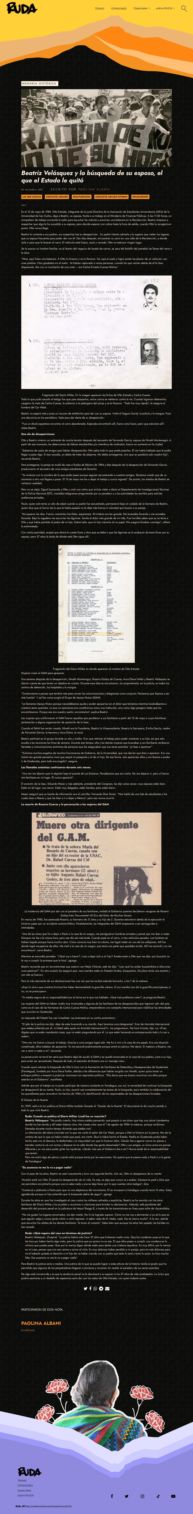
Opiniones (25, 1485)
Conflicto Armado (57, 196)
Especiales (142, 8)
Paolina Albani (94, 189)
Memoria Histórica (39, 83)
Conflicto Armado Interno (111, 196)
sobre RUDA (165, 8)
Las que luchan (31, 196)
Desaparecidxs (81, 196)
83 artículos (28, 1330)
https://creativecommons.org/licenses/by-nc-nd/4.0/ (44, 1506)
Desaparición (140, 196)
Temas (22, 1480)
